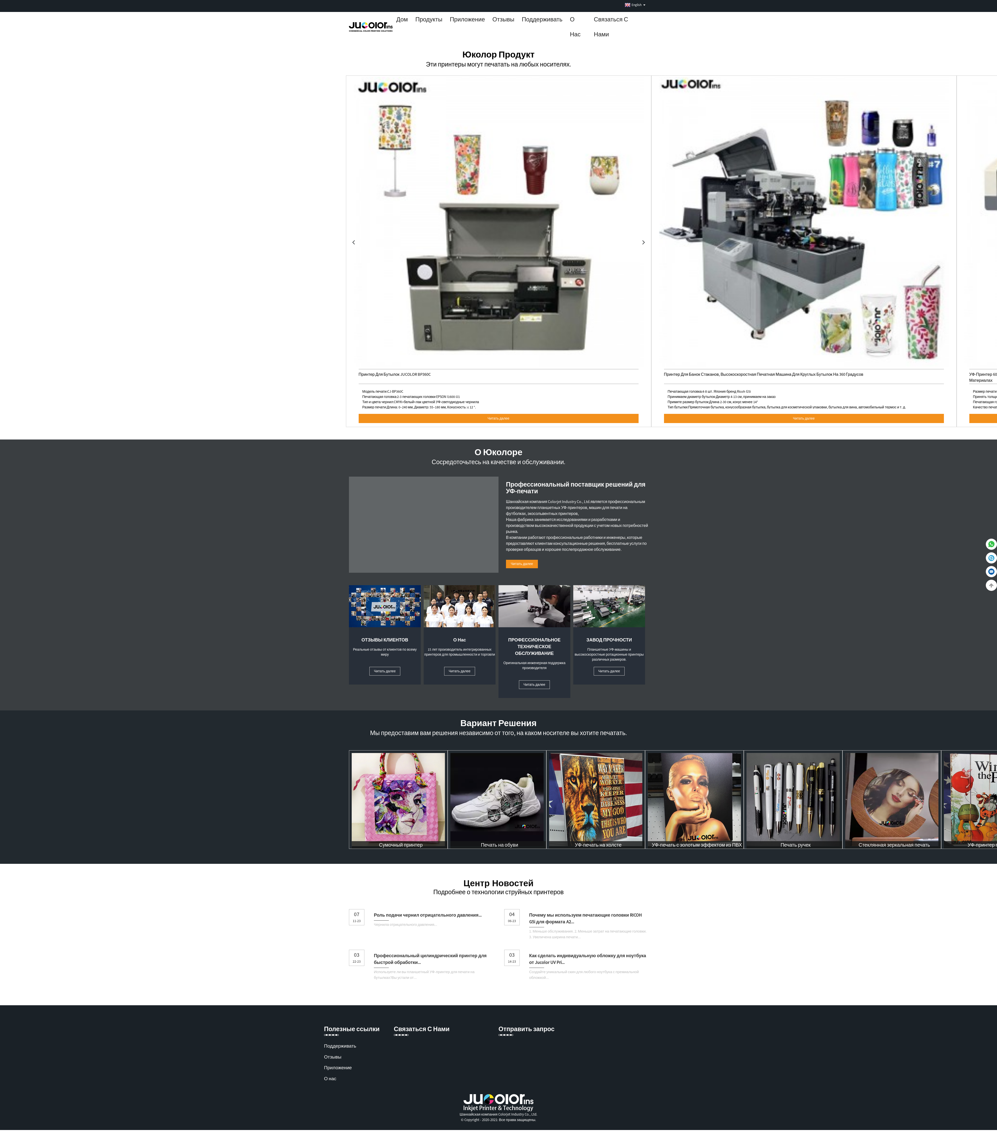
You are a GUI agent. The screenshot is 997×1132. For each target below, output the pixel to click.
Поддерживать (542, 19)
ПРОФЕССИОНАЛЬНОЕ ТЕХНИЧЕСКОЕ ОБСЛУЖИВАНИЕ (534, 647)
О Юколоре (498, 452)
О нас (575, 26)
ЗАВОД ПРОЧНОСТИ (609, 640)
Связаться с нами (611, 26)
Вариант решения (498, 724)
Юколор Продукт (498, 54)
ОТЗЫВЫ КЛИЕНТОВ (384, 640)
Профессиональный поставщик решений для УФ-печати (576, 487)
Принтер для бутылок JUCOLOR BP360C (396, 374)
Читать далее (498, 418)
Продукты (428, 19)
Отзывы (503, 19)
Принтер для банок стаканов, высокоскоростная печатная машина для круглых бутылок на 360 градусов (767, 374)
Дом (402, 19)
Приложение (467, 19)
